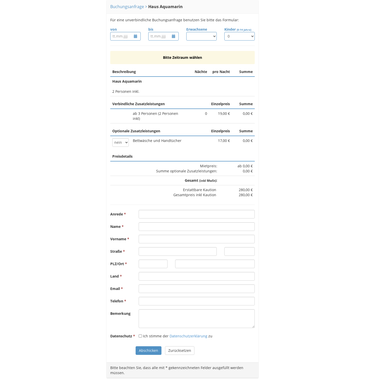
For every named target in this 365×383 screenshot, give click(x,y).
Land (114, 276)
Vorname (118, 238)
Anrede (116, 214)
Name (115, 226)
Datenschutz (121, 336)
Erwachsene (196, 29)
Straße (116, 251)
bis (150, 29)
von (113, 29)
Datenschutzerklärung (188, 336)
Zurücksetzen (179, 350)
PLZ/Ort (117, 263)
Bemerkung (120, 313)
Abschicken (148, 350)
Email (115, 288)
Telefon (116, 301)
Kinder (237, 29)
